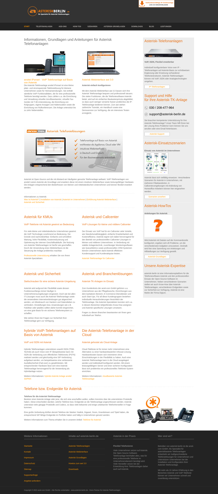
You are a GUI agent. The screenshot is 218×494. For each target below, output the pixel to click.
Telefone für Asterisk (92, 420)
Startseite (28, 446)
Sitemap (27, 469)
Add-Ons (63, 26)
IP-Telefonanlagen (157, 87)
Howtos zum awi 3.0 (77, 463)
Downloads (137, 26)
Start (27, 26)
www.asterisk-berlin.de (79, 490)
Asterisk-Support (157, 134)
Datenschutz (29, 463)
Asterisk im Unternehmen (74, 199)
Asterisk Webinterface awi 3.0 (97, 79)
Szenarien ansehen (157, 197)
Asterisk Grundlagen (78, 457)
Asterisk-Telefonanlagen (79, 446)
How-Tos (77, 26)
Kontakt (27, 452)
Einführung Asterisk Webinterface (101, 199)
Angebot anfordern (32, 481)
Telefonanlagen (44, 26)
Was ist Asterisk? (31, 199)
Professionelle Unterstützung (36, 255)
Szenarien (92, 26)
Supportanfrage (31, 475)
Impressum (29, 457)
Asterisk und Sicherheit (34, 202)
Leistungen (165, 26)
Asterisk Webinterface (78, 452)
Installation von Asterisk (51, 199)
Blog (151, 26)
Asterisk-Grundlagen (114, 26)
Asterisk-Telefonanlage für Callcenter (98, 258)
